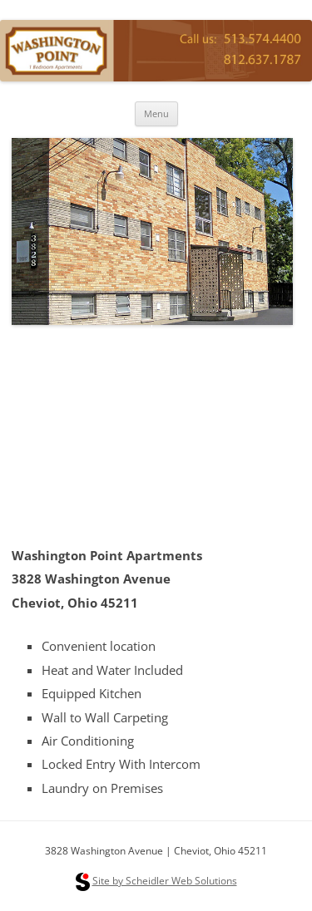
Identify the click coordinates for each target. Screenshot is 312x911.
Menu (156, 113)
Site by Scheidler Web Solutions (164, 881)
